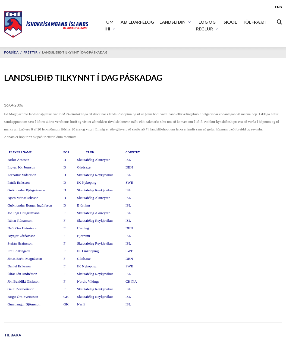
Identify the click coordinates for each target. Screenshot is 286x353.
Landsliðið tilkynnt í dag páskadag (74, 52)
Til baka (12, 335)
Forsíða (11, 52)
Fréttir (30, 52)
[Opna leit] (279, 20)
